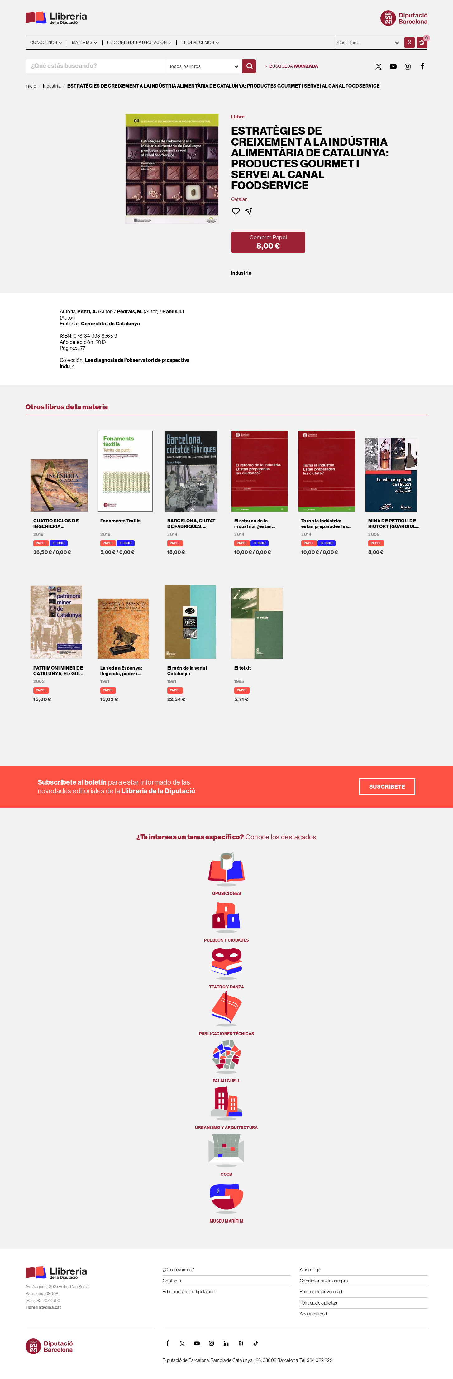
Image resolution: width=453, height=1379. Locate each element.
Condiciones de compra (324, 1280)
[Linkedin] (226, 1343)
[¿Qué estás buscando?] (95, 66)
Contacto (172, 1280)
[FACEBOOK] (422, 66)
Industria (241, 273)
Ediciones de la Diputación (189, 1291)
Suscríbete (387, 786)
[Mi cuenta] (409, 42)
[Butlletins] (241, 1343)
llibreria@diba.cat (43, 1307)
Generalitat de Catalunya (110, 323)
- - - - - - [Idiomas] (368, 42)
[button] (422, 42)
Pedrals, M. (130, 311)
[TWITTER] (379, 66)
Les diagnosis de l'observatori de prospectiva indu (125, 363)
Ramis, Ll (173, 311)
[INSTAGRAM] (408, 66)
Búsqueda (291, 66)
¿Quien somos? (178, 1269)
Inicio (31, 86)
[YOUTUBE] (393, 66)
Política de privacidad (321, 1291)
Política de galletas (318, 1302)
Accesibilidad (313, 1313)
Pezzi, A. (87, 311)
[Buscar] (249, 66)
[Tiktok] (255, 1343)
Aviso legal (311, 1269)
